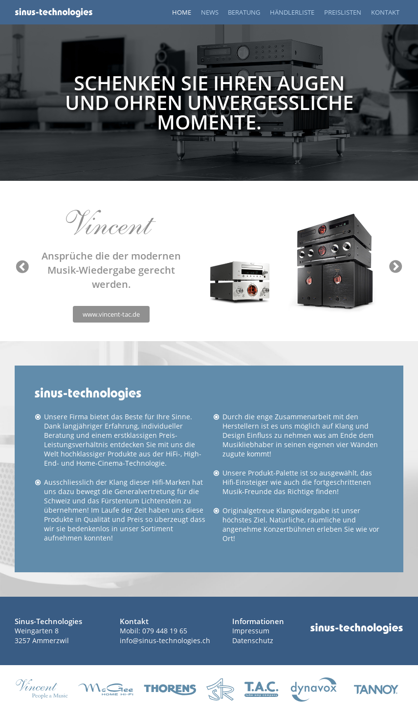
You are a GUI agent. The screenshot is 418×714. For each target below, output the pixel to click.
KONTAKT (385, 12)
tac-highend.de (261, 689)
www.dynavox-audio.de (313, 689)
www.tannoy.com (376, 689)
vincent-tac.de (42, 689)
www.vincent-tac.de (111, 314)
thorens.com (170, 689)
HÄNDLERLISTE (292, 12)
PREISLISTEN (342, 12)
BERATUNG (244, 12)
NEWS (210, 12)
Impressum (250, 630)
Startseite (54, 12)
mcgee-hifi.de (106, 689)
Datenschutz (252, 640)
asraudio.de (220, 689)
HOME (181, 12)
